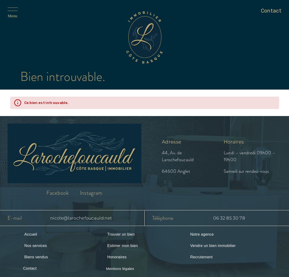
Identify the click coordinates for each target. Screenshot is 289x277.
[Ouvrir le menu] (19, 13)
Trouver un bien (121, 234)
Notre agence (202, 234)
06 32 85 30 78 (229, 218)
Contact (30, 268)
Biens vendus (36, 257)
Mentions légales (120, 269)
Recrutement (201, 257)
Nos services (35, 246)
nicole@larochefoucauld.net (81, 218)
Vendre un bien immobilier (213, 246)
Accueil (30, 234)
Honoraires (116, 257)
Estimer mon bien (122, 246)
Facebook (57, 193)
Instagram (91, 193)
